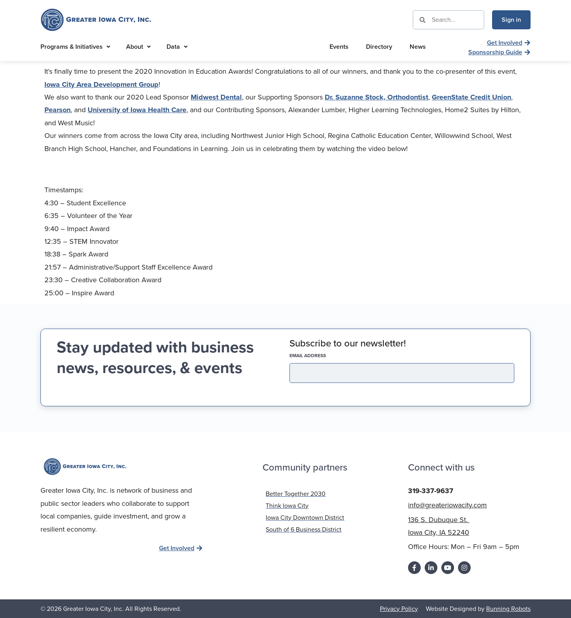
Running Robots (508, 607)
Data (177, 46)
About (138, 46)
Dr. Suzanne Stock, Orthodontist (376, 97)
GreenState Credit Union (471, 97)
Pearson (57, 110)
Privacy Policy (399, 607)
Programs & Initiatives (75, 46)
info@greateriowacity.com (447, 504)
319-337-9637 (430, 490)
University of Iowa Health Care (137, 110)
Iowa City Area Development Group (101, 84)
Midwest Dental (216, 97)
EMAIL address (321, 355)
